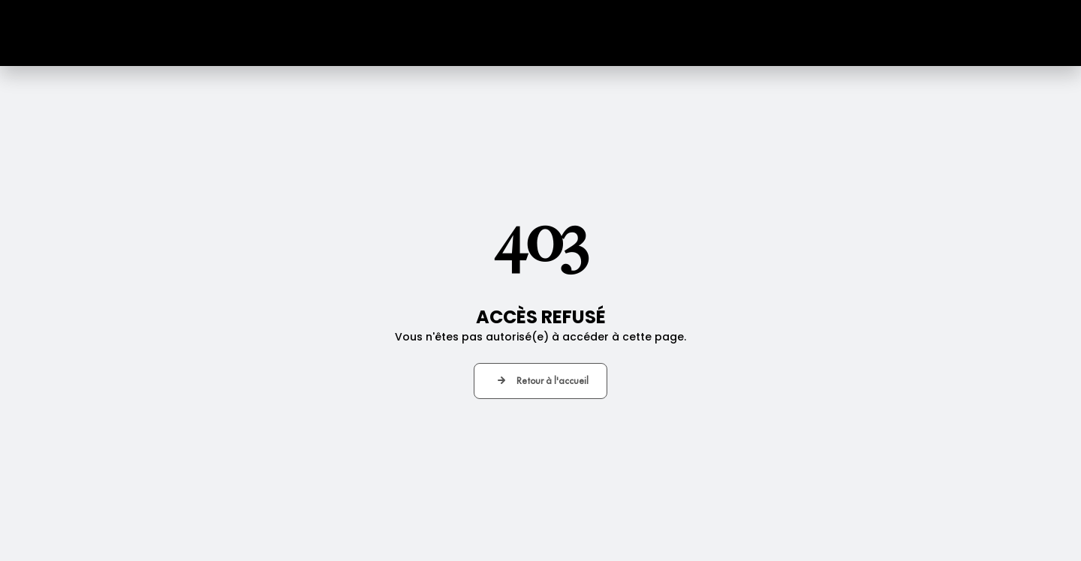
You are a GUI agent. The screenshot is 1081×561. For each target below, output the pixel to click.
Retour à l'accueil (552, 380)
